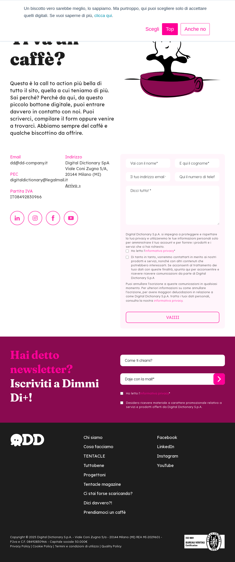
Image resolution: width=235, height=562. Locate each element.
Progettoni (95, 475)
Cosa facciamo (98, 446)
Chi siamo (93, 437)
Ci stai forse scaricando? (108, 493)
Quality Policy (111, 546)
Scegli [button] (152, 29)
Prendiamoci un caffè (105, 512)
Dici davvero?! (98, 503)
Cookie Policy (42, 546)
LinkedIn (165, 446)
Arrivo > (73, 191)
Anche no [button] (195, 29)
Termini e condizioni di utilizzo (77, 546)
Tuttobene (94, 465)
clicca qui (103, 15)
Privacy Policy (20, 546)
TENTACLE (94, 456)
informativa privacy (159, 256)
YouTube (165, 465)
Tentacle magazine (102, 484)
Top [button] (170, 29)
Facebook (167, 437)
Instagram (167, 456)
